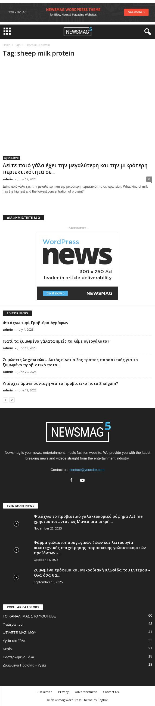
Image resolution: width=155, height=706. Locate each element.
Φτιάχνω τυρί (13, 624)
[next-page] (12, 400)
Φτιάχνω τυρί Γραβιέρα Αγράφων (35, 322)
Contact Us (111, 692)
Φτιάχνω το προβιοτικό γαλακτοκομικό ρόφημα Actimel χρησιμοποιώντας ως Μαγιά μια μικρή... (89, 519)
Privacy (63, 692)
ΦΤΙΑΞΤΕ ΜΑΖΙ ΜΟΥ (19, 633)
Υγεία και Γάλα (14, 641)
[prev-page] (5, 400)
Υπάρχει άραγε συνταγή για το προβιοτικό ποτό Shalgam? (60, 383)
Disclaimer (44, 692)
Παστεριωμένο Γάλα (18, 657)
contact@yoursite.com (86, 470)
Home (6, 45)
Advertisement (86, 692)
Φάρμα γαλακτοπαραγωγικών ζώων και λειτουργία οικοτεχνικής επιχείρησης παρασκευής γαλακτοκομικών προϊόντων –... (90, 547)
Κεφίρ (7, 649)
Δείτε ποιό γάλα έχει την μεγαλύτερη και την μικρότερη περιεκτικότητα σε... (75, 168)
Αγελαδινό (11, 158)
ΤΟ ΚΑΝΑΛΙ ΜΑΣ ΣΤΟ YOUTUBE (29, 616)
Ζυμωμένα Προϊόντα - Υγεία (24, 665)
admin (8, 179)
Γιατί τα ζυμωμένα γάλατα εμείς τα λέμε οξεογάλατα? (56, 341)
